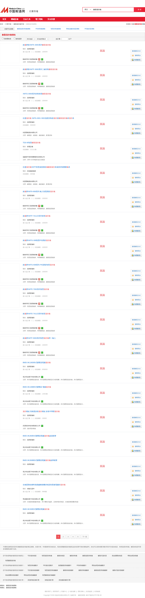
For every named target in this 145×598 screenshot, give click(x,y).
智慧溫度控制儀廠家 (51, 570)
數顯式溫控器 (102, 555)
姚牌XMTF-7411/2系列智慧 (36, 216)
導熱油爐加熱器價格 (72, 29)
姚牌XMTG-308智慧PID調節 (37, 240)
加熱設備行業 (49, 580)
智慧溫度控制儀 (47, 555)
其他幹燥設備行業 (33, 580)
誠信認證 (18, 39)
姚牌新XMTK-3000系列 (37, 45)
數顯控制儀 (73, 555)
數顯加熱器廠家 (68, 570)
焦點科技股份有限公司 (62, 595)
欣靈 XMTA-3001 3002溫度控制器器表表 (48, 118)
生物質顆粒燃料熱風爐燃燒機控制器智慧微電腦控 (44, 485)
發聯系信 (136, 55)
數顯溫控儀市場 (19, 24)
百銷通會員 (6, 39)
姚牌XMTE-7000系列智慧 (36, 289)
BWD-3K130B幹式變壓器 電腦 (37, 387)
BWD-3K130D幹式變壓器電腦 (37, 362)
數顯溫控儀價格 (11, 585)
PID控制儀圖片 (81, 565)
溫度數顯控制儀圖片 (64, 565)
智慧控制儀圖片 (33, 565)
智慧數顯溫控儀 (10, 560)
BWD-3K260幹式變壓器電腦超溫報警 (39, 436)
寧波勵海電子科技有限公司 (31, 499)
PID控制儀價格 (40, 29)
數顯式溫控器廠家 (118, 570)
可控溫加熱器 (32, 555)
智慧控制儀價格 (56, 29)
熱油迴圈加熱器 (117, 555)
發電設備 (30, 146)
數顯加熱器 (61, 555)
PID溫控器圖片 (48, 565)
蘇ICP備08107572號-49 (94, 595)
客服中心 (64, 591)
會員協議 (89, 591)
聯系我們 (56, 591)
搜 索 (139, 9)
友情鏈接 (97, 591)
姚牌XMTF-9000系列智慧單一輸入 (39, 338)
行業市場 (33, 11)
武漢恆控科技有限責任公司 (31, 425)
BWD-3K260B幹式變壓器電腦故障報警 (40, 460)
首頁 (4, 19)
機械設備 (14, 19)
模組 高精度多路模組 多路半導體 (41, 411)
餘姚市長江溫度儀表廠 (30, 59)
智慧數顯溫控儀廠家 (48, 575)
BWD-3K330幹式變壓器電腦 (36, 509)
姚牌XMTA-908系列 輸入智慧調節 (39, 191)
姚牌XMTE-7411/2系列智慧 (36, 314)
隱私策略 (81, 591)
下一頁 (84, 536)
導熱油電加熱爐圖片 (98, 565)
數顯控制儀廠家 (84, 570)
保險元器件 (30, 488)
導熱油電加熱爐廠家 (30, 575)
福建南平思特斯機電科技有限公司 (34, 157)
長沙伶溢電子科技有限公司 (31, 377)
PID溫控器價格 (89, 29)
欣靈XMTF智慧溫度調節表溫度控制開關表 (46, 167)
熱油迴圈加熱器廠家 (12, 575)
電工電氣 (39, 19)
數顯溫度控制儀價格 (23, 29)
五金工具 (26, 19)
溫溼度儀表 (30, 49)
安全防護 (51, 19)
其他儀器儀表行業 (64, 580)
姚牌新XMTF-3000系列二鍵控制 (40, 69)
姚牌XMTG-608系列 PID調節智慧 (39, 265)
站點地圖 (72, 591)
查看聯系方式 (136, 51)
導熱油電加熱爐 (133, 555)
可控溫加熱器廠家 (33, 570)
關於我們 (48, 591)
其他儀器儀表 (31, 171)
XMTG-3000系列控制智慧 (37, 94)
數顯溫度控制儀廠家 (100, 570)
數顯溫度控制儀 (87, 555)
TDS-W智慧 (31, 142)
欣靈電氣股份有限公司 (30, 132)
